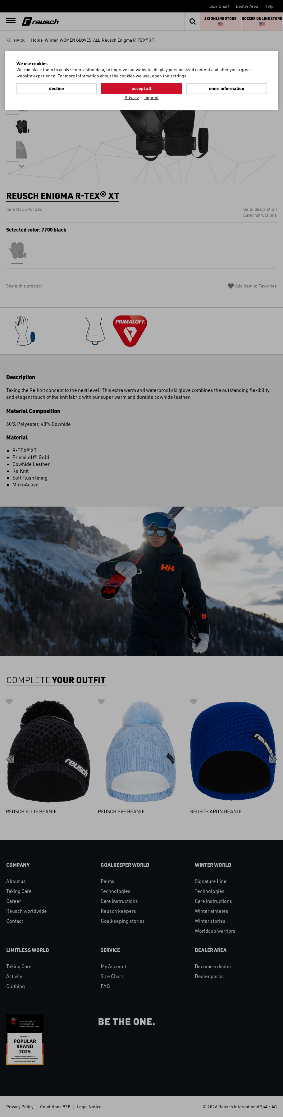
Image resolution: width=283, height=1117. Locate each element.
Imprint (151, 97)
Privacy (132, 97)
